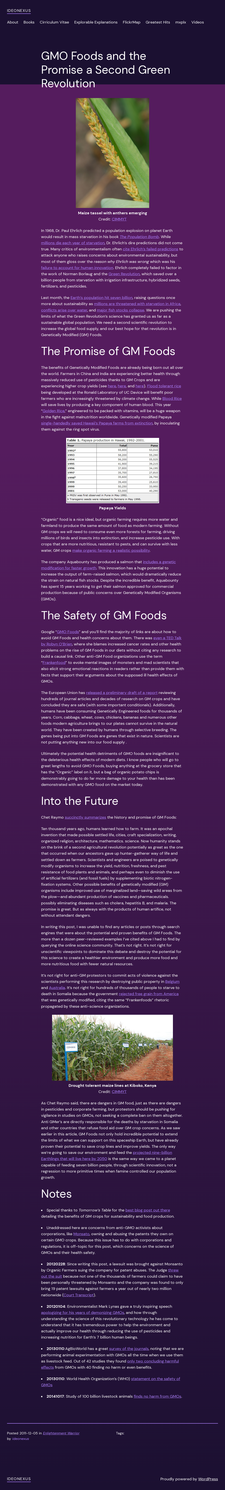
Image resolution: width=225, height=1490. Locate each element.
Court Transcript (79, 1295)
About (12, 22)
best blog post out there (147, 1210)
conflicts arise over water (64, 310)
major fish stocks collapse (120, 310)
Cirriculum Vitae (54, 22)
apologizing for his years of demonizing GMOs (82, 1312)
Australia (57, 987)
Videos (197, 22)
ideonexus (19, 10)
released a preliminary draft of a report (122, 692)
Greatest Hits (158, 22)
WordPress (208, 1479)
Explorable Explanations (96, 22)
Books (29, 22)
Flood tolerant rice (164, 386)
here (112, 386)
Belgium (172, 981)
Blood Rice (172, 398)
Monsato (81, 1233)
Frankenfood (54, 662)
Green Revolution (124, 273)
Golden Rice (54, 410)
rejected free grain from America (149, 993)
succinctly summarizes (85, 817)
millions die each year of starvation (73, 242)
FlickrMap (131, 22)
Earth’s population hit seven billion (101, 297)
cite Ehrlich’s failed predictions (150, 249)
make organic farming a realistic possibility (111, 550)
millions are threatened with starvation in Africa (137, 303)
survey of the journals (129, 1348)
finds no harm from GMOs (157, 1396)
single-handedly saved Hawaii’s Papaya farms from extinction (97, 423)
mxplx (180, 22)
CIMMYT (119, 219)
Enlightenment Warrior (61, 1433)
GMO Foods (68, 631)
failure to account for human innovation (77, 267)
